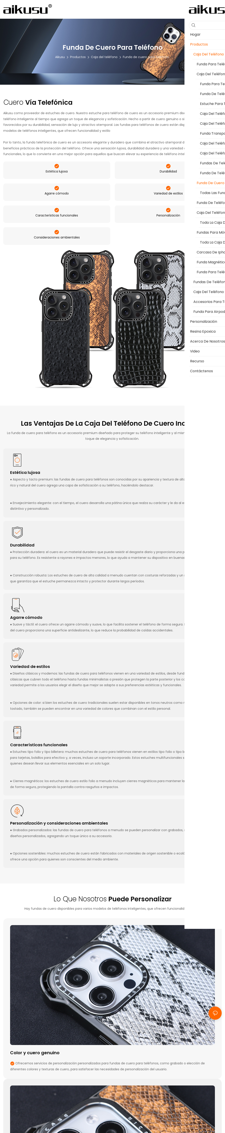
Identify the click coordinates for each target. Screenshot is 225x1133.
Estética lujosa (57, 177)
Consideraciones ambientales (57, 262)
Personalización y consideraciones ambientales (59, 847)
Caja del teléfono (104, 57)
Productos (78, 57)
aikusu (60, 57)
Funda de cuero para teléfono (146, 57)
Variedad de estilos (168, 206)
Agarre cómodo (57, 206)
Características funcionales (56, 234)
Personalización (168, 234)
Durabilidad (168, 177)
